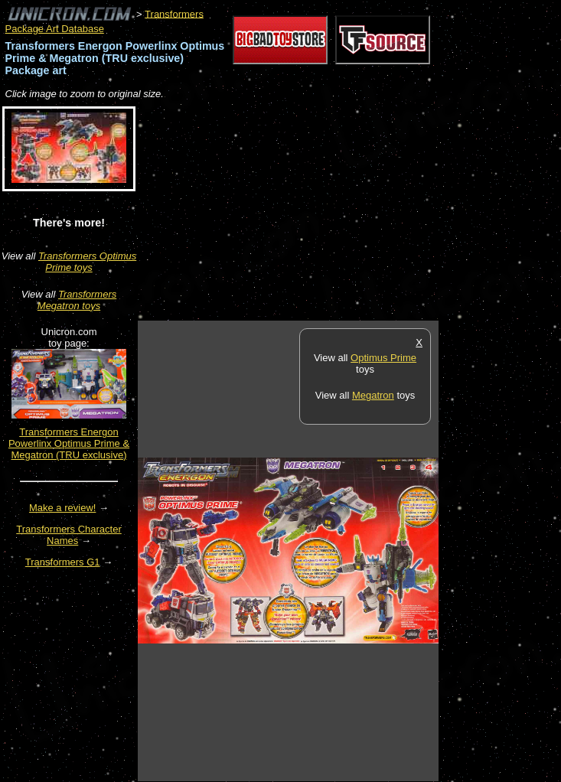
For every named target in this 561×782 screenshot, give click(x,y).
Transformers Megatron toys (77, 299)
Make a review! (62, 507)
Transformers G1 (62, 562)
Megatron (373, 395)
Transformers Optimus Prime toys (87, 261)
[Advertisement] (317, 211)
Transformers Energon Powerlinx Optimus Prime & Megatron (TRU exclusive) (68, 443)
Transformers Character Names (69, 534)
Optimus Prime (383, 357)
